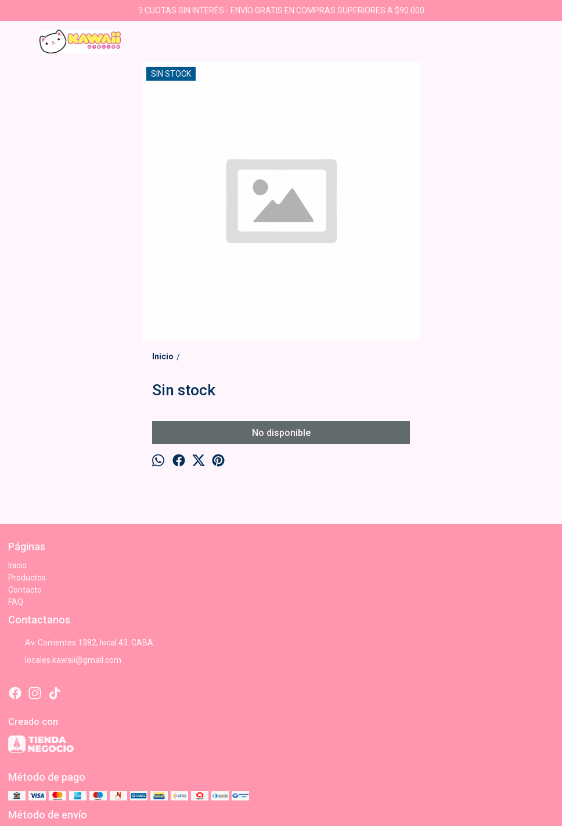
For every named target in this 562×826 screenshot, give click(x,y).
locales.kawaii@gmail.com (64, 660)
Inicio (17, 565)
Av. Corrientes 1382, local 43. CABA (80, 643)
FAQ (15, 602)
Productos (27, 577)
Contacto (25, 589)
